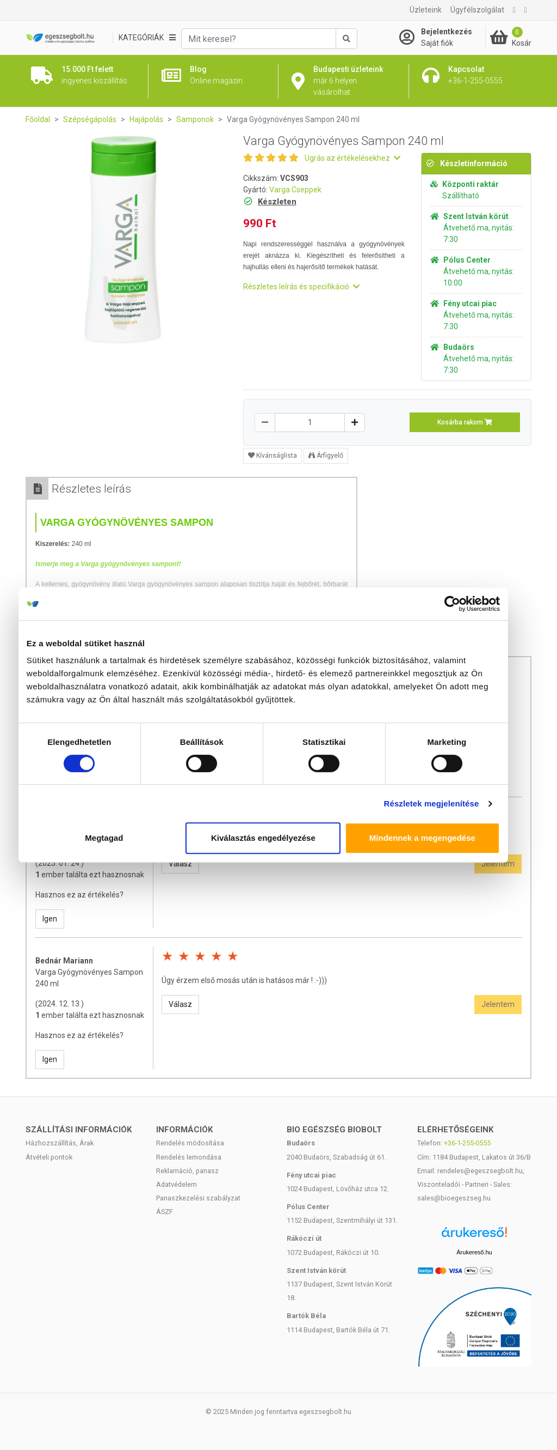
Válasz (180, 863)
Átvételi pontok (49, 1157)
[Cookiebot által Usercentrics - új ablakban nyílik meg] (467, 604)
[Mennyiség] (310, 422)
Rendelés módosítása (190, 1143)
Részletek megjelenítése (446, 803)
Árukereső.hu (474, 1252)
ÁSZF (164, 1212)
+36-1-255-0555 (467, 1143)
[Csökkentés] (265, 422)
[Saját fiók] (442, 37)
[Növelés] (354, 422)
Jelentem (498, 863)
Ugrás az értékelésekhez (352, 158)
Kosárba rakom (464, 422)
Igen (49, 918)
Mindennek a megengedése (438, 837)
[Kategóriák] (147, 38)
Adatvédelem (176, 1184)
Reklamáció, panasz (187, 1171)
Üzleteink (426, 9)
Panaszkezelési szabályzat (198, 1198)
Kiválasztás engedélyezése (278, 837)
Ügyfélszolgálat (477, 9)
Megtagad (119, 837)
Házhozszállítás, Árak (60, 1143)
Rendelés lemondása (188, 1157)
